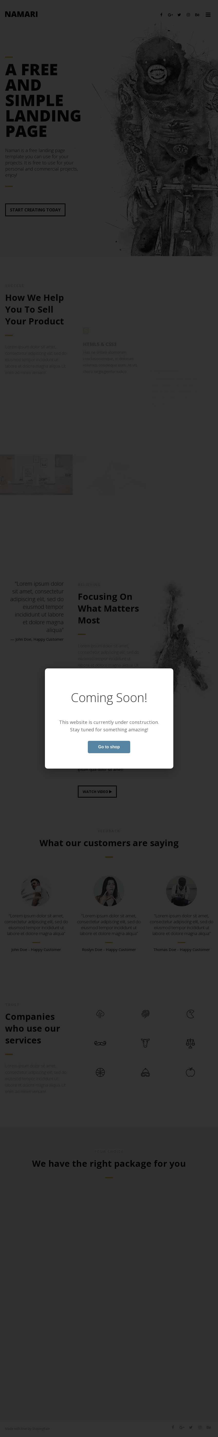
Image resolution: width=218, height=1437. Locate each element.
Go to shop (109, 747)
